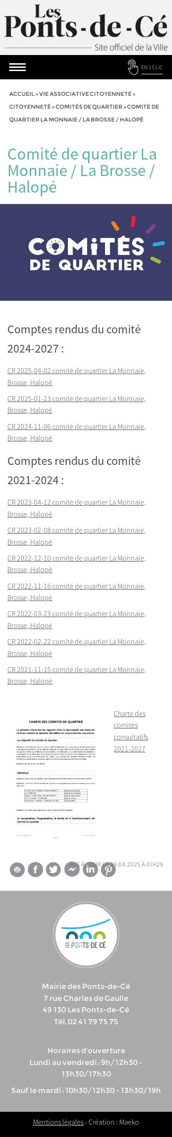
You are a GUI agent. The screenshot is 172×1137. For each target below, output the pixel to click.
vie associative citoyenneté (85, 93)
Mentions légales (58, 1121)
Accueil (21, 93)
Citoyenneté (30, 106)
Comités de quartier (88, 106)
